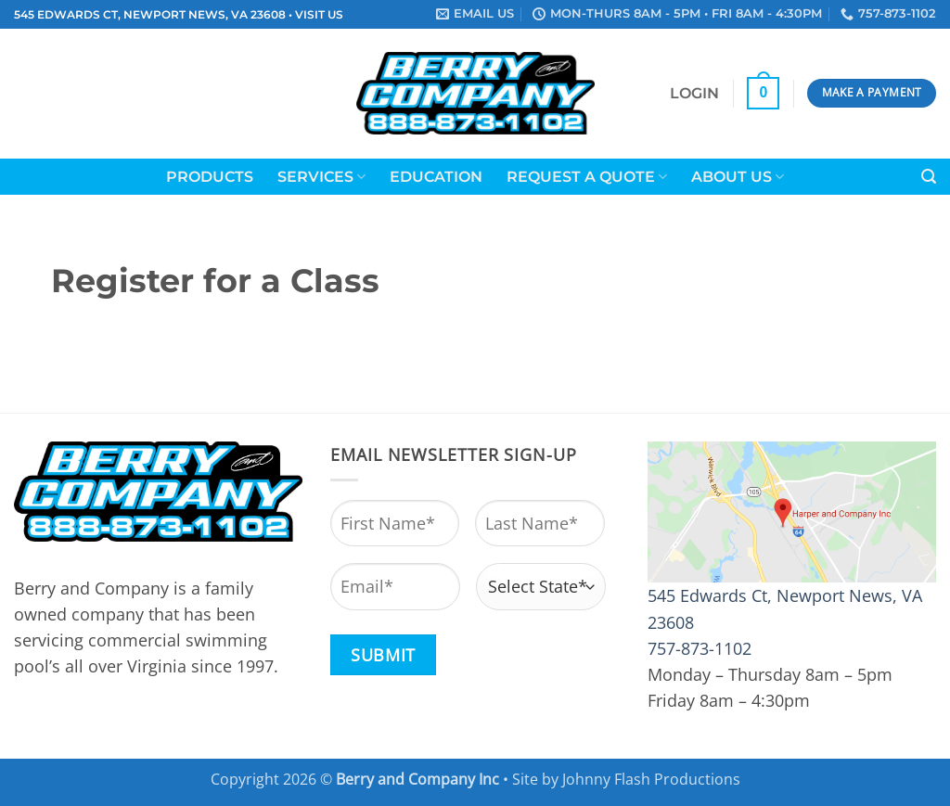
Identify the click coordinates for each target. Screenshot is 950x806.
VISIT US (319, 14)
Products (209, 177)
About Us (737, 177)
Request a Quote (587, 177)
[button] (694, 93)
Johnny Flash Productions (651, 779)
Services (321, 177)
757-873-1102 (699, 648)
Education (436, 177)
